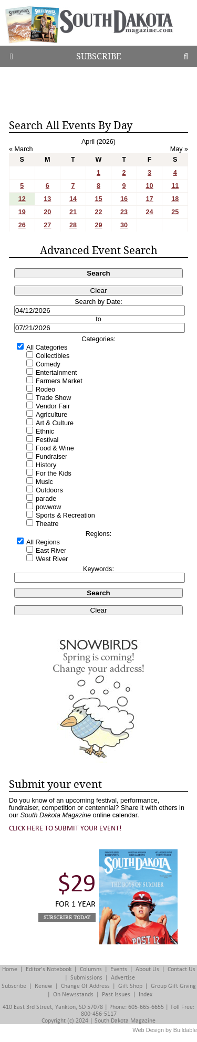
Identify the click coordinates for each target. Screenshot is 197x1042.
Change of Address (85, 986)
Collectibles (52, 356)
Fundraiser (51, 456)
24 (149, 212)
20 (47, 212)
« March (21, 149)
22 (98, 212)
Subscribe (98, 56)
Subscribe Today (67, 917)
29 (98, 225)
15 (98, 199)
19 (22, 212)
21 (73, 212)
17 (149, 199)
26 (22, 225)
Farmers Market (59, 381)
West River (52, 559)
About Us (147, 969)
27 (47, 225)
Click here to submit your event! (65, 828)
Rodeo (45, 389)
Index (145, 994)
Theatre (47, 524)
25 (175, 212)
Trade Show (53, 398)
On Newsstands (73, 994)
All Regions (43, 542)
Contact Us (181, 969)
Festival (47, 440)
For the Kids (53, 473)
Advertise (123, 977)
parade (46, 498)
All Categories (46, 347)
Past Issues (116, 994)
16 (124, 199)
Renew (44, 986)
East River (51, 550)
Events (118, 969)
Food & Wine (55, 448)
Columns (91, 969)
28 (73, 225)
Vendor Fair (53, 406)
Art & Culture (55, 423)
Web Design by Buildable (164, 1030)
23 (124, 212)
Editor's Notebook (48, 969)
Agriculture (51, 414)
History (46, 465)
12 (22, 199)
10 (149, 186)
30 (124, 225)
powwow (48, 507)
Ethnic (45, 431)
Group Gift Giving (173, 986)
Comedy (48, 364)
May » (179, 149)
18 (175, 199)
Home (9, 969)
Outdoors (49, 490)
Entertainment (56, 372)
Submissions (86, 977)
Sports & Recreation (65, 515)
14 (73, 199)
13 (47, 199)
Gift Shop (130, 986)
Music (44, 482)
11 (175, 186)
